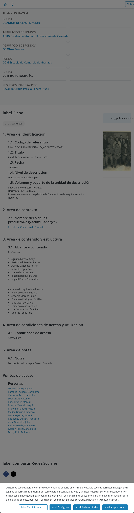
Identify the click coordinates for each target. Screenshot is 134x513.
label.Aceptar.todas (115, 507)
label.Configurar (60, 507)
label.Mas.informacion (33, 507)
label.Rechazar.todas (87, 507)
